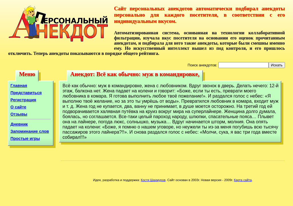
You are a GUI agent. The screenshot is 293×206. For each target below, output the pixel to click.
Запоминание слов (29, 131)
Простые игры (25, 138)
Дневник (19, 124)
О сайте (18, 107)
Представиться (25, 92)
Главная (18, 85)
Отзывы (18, 114)
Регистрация (23, 100)
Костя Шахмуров (153, 180)
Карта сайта (243, 180)
